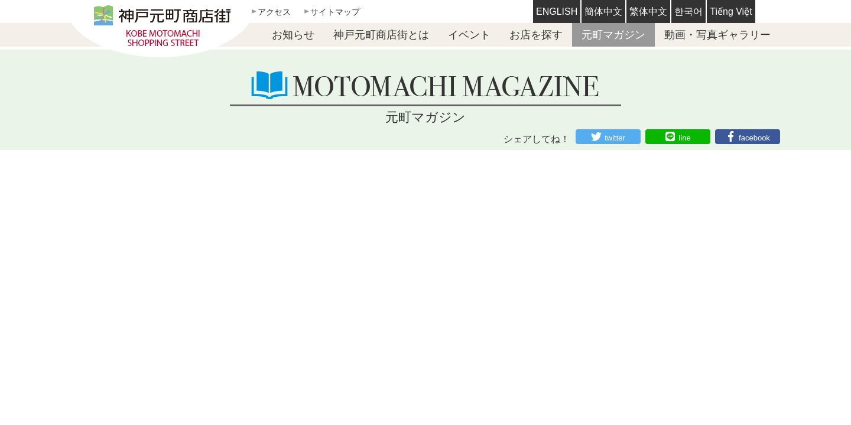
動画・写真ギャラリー (717, 35)
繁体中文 (648, 11)
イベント (469, 35)
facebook (754, 137)
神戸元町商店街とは (381, 35)
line (684, 137)
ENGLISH (556, 11)
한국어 (688, 11)
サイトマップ (335, 12)
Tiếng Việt (731, 11)
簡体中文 (603, 11)
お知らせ (293, 35)
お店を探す (536, 35)
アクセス (274, 12)
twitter (615, 137)
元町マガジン (613, 35)
